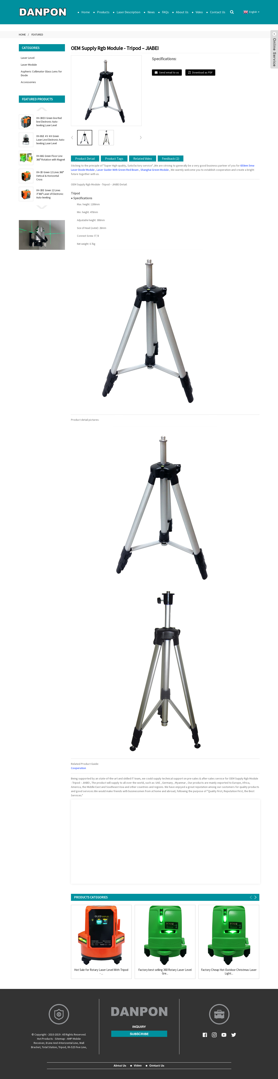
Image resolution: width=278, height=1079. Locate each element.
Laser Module (29, 64)
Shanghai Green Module (155, 170)
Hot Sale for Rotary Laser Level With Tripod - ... (101, 971)
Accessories (28, 82)
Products (103, 12)
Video (199, 12)
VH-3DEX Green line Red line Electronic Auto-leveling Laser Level (49, 121)
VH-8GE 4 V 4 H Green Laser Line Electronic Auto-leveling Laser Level (50, 139)
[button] (42, 109)
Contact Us (217, 12)
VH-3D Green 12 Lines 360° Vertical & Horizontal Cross (50, 176)
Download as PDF (202, 72)
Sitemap (60, 1038)
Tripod (62, 1047)
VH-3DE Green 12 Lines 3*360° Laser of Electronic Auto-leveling (49, 194)
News (151, 12)
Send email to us (169, 72)
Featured (37, 34)
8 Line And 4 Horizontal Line (62, 1043)
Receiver (39, 1043)
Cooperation (78, 768)
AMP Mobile (74, 1038)
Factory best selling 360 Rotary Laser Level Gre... (165, 971)
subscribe (139, 1034)
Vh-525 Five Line (76, 1047)
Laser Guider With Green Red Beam (117, 170)
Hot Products (45, 1038)
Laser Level (27, 58)
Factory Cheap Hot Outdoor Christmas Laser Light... (229, 971)
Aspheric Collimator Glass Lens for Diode (41, 73)
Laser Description (128, 12)
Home (85, 12)
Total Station (49, 1047)
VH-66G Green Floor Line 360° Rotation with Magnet (50, 157)
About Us (182, 12)
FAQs (165, 12)
